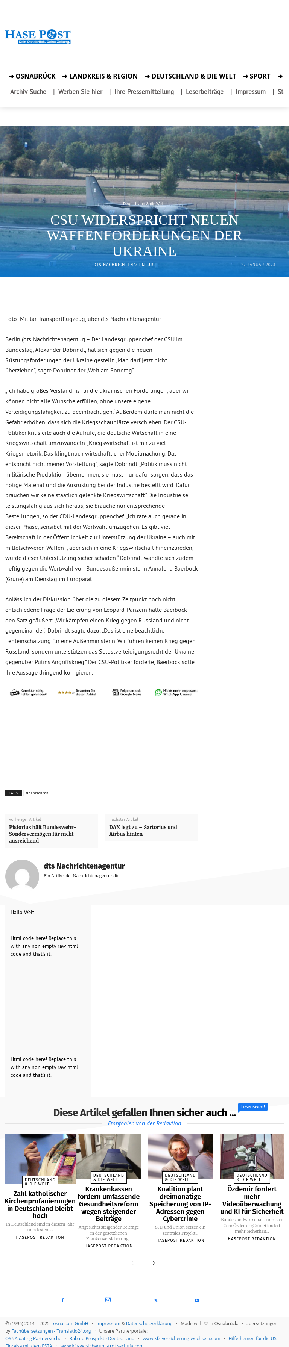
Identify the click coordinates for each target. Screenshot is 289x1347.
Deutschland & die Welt (143, 203)
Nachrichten (37, 793)
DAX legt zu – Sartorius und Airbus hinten (143, 830)
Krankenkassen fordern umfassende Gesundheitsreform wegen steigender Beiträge (108, 1201)
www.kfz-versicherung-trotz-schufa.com (102, 1340)
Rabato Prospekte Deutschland (102, 1332)
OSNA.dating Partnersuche (33, 1332)
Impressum (108, 1317)
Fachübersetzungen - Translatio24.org (51, 1325)
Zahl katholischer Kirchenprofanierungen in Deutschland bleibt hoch (37, 1198)
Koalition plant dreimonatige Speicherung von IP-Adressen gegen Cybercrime (180, 1201)
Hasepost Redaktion (37, 1228)
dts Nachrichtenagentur (124, 264)
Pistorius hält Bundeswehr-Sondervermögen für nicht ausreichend (42, 834)
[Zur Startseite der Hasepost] (38, 43)
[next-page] (152, 1257)
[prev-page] (134, 1257)
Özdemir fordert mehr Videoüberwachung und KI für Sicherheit (252, 1195)
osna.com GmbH (70, 1317)
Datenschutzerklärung (149, 1317)
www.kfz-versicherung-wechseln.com (181, 1332)
